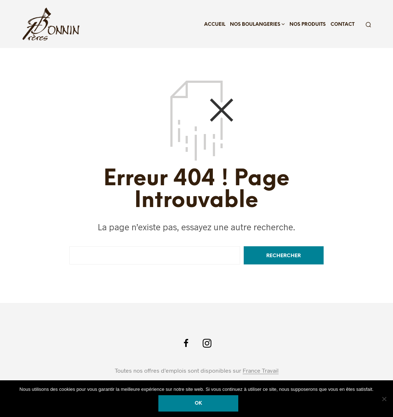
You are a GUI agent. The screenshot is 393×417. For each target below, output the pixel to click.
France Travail (261, 370)
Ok (198, 403)
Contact (342, 24)
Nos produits (307, 24)
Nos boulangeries (255, 24)
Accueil (214, 24)
